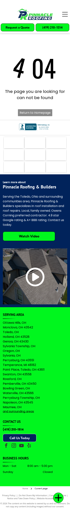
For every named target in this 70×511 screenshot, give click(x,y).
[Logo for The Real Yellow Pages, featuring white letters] (14, 154)
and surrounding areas (18, 411)
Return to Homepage (35, 113)
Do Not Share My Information (33, 495)
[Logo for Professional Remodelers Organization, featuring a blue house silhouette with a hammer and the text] (14, 167)
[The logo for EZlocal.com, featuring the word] (14, 142)
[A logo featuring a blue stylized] (35, 154)
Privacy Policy (8, 495)
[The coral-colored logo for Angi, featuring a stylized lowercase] (35, 142)
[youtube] (21, 446)
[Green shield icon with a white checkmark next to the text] (56, 154)
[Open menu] (65, 14)
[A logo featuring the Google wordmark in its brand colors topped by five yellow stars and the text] (56, 167)
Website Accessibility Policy (50, 498)
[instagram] (13, 446)
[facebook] (6, 446)
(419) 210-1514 (13, 429)
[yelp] (29, 446)
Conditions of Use (57, 495)
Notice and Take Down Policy (21, 498)
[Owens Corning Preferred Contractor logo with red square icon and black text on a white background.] (35, 167)
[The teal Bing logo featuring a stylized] (56, 142)
